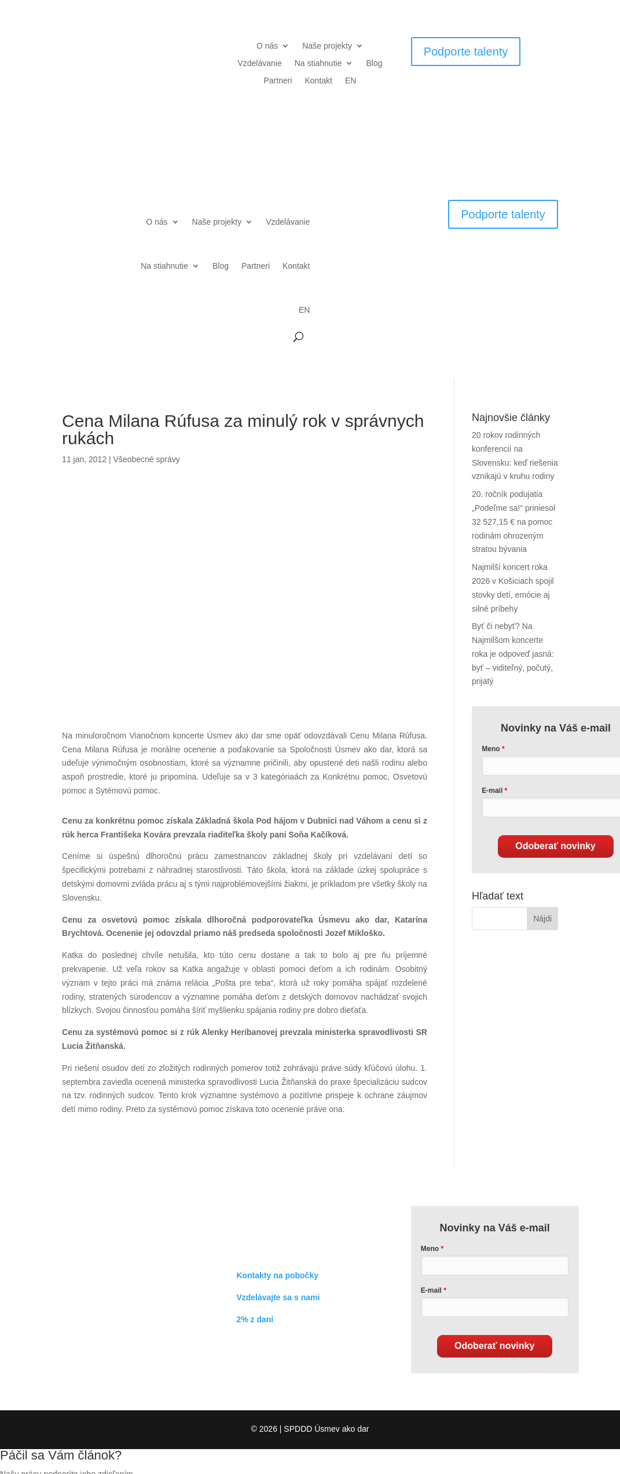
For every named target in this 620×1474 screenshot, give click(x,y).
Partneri (277, 80)
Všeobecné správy (146, 459)
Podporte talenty (466, 51)
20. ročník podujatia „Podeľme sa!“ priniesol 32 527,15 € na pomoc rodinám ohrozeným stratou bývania (513, 521)
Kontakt (318, 80)
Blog (374, 63)
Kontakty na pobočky (277, 1275)
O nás (267, 46)
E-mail (431, 1290)
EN (350, 80)
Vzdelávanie (259, 63)
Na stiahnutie (318, 63)
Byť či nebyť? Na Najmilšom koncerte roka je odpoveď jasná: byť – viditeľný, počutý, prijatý (513, 653)
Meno (430, 1249)
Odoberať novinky (555, 846)
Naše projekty (327, 46)
